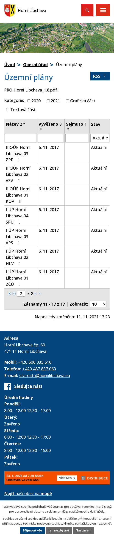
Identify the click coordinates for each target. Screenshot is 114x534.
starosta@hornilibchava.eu (44, 375)
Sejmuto (76, 124)
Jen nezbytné (59, 530)
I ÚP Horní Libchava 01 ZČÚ (17, 278)
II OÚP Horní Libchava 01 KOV (18, 195)
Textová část (23, 109)
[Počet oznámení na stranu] (98, 304)
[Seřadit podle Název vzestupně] (24, 122)
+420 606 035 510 (34, 362)
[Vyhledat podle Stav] (99, 138)
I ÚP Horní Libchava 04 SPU (17, 216)
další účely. (97, 511)
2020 (36, 100)
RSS (100, 76)
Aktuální (99, 147)
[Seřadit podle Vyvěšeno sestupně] (41, 130)
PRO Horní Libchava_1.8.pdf (30, 90)
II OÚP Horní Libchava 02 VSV (18, 174)
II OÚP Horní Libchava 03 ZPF (18, 153)
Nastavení (83, 530)
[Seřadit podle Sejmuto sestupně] (68, 130)
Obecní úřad (35, 64)
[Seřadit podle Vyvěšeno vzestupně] (41, 128)
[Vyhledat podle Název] (20, 138)
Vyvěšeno (50, 124)
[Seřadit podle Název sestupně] (24, 124)
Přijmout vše (32, 530)
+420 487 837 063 (39, 369)
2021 (55, 100)
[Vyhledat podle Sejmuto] (77, 138)
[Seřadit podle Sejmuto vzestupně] (68, 128)
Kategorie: (14, 100)
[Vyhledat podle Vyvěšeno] (51, 138)
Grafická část (82, 100)
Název (14, 124)
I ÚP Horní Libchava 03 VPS (17, 236)
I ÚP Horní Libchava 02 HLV (17, 257)
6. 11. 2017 (49, 147)
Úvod (9, 64)
